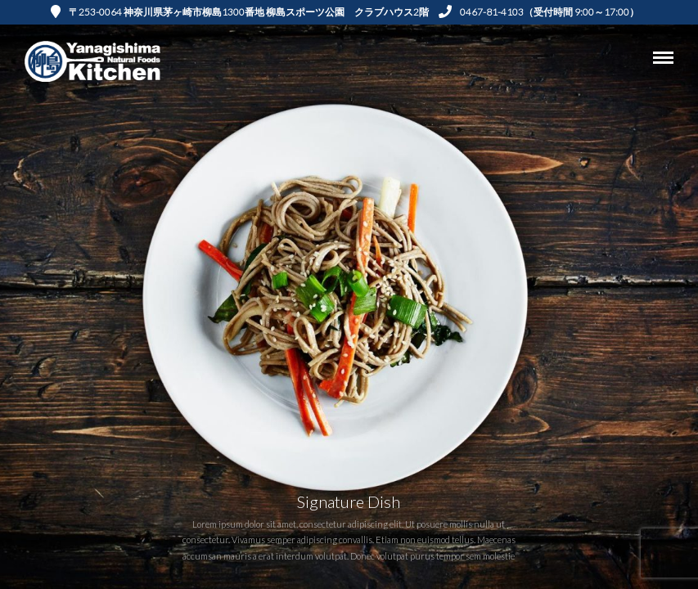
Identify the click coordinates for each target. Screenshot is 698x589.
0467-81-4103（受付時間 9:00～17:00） (539, 12)
